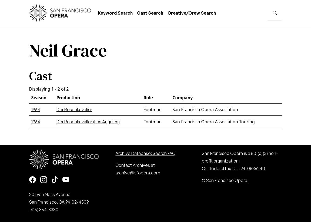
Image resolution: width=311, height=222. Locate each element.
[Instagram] (43, 180)
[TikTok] (54, 180)
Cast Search (150, 13)
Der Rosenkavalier (74, 109)
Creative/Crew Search (192, 13)
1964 (35, 109)
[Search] (274, 13)
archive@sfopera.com (137, 172)
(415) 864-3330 (43, 209)
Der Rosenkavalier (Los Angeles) (88, 121)
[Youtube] (65, 180)
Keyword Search (115, 13)
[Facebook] (32, 180)
